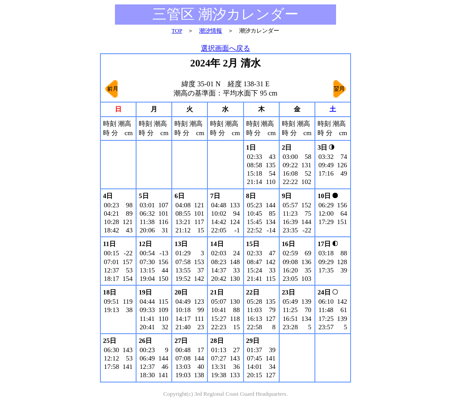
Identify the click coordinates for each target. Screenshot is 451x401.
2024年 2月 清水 (225, 63)
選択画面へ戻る (225, 48)
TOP (177, 30)
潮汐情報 (210, 30)
